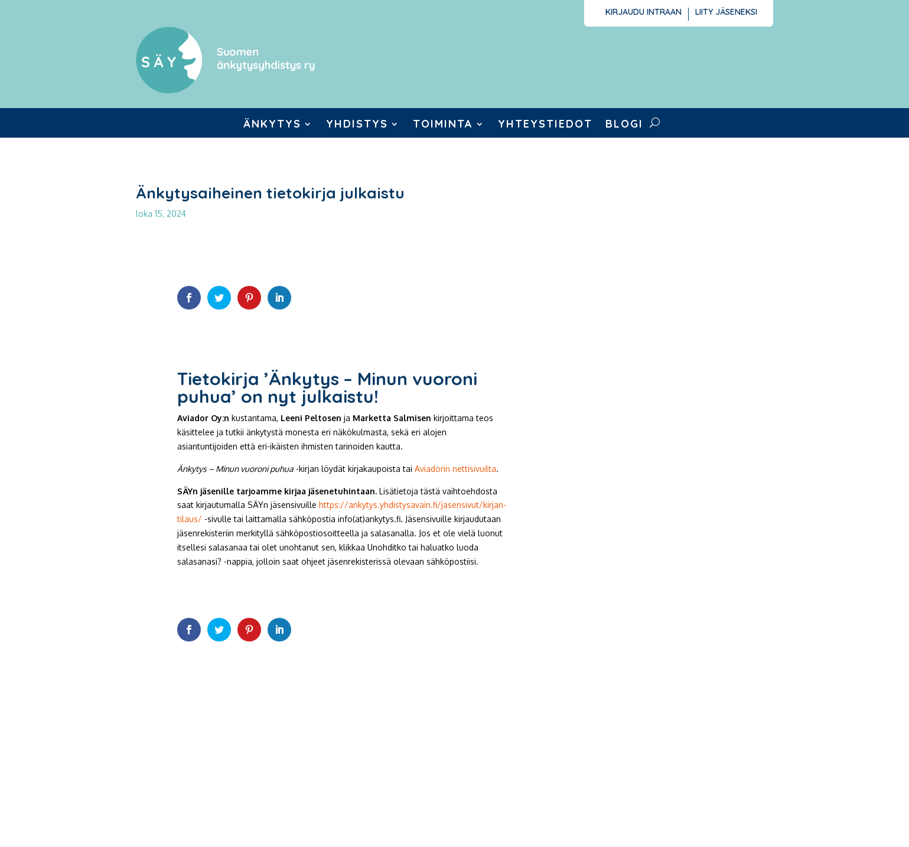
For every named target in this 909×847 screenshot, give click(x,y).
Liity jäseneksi (726, 12)
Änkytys (272, 125)
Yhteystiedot (545, 125)
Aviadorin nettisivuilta (455, 469)
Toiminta (443, 125)
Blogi (624, 125)
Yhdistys (357, 125)
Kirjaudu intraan (643, 12)
